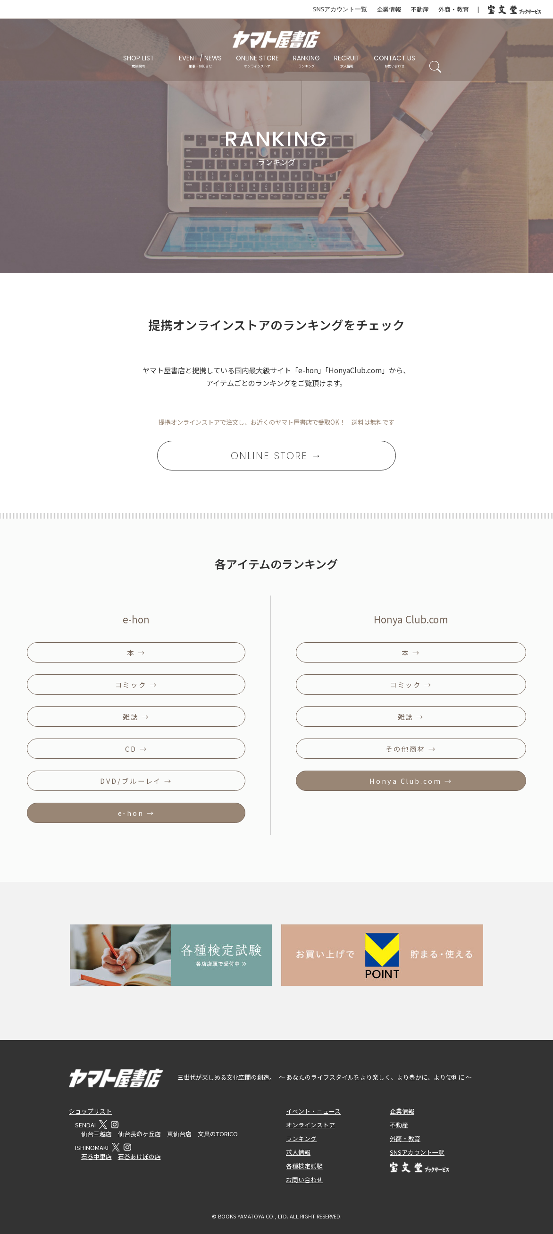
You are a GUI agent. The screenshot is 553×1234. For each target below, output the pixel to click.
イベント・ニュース (313, 1111)
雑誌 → (136, 717)
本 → (136, 652)
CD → (136, 749)
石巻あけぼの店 (139, 1156)
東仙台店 (179, 1133)
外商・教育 (453, 9)
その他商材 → (410, 749)
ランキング (301, 1138)
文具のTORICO (218, 1133)
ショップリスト (90, 1111)
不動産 (420, 9)
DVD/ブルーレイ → (136, 781)
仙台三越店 (96, 1133)
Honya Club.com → (410, 781)
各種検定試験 (304, 1165)
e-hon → (136, 813)
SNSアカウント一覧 (340, 9)
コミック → (136, 684)
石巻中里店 (96, 1156)
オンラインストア (310, 1124)
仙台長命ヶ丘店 (139, 1133)
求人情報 (298, 1152)
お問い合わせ (304, 1179)
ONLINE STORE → (276, 455)
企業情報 (389, 9)
